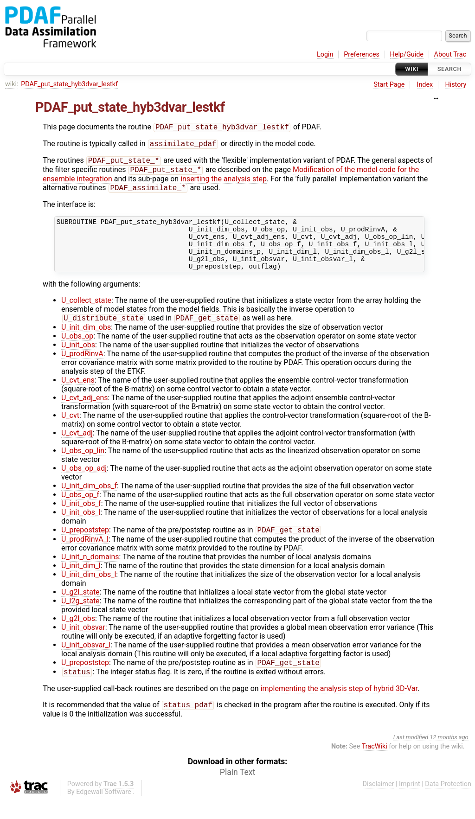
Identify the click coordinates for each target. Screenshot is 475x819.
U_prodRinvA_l (85, 555)
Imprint (409, 803)
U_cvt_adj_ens (84, 413)
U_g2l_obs (78, 634)
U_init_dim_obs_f (89, 501)
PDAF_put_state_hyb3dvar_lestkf (69, 84)
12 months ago (449, 756)
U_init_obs (78, 360)
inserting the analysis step (223, 182)
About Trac (450, 54)
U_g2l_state (80, 608)
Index (425, 85)
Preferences (361, 54)
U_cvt (70, 430)
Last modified (411, 756)
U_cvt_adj (77, 448)
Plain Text (237, 791)
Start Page (388, 85)
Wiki (411, 68)
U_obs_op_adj (84, 483)
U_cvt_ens (78, 395)
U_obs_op (77, 351)
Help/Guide (407, 54)
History (455, 85)
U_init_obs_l (80, 527)
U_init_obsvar (83, 643)
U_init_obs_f (81, 518)
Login (325, 54)
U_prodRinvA (82, 369)
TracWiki (374, 765)
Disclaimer (378, 803)
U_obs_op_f (80, 509)
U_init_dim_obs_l (88, 590)
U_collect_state (86, 314)
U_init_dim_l (81, 581)
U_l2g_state (80, 617)
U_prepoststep (85, 546)
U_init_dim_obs (86, 342)
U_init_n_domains (90, 573)
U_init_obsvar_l (85, 661)
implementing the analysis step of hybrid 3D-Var (339, 706)
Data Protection (448, 803)
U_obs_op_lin (82, 465)
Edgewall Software (103, 811)
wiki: (12, 84)
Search (449, 68)
